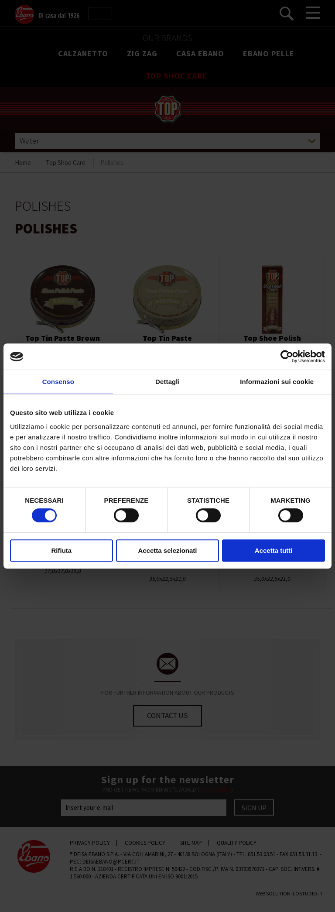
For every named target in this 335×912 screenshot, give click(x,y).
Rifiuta (61, 550)
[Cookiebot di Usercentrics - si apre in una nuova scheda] (287, 356)
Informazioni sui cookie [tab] (277, 381)
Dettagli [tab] (167, 381)
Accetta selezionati (167, 550)
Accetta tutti (274, 550)
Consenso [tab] (58, 381)
